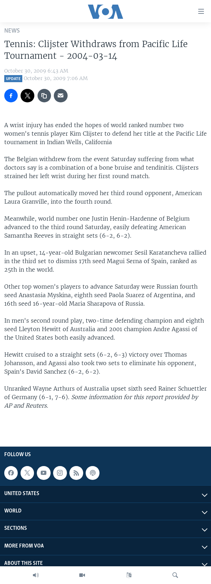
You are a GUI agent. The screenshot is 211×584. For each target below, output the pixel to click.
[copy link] (44, 95)
